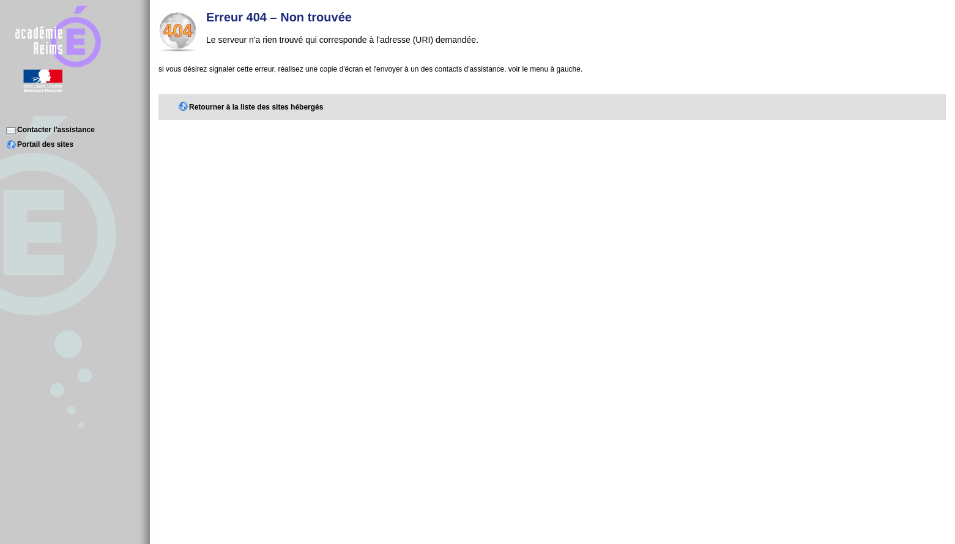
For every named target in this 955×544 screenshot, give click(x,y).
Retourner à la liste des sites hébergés (256, 107)
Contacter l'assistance (56, 129)
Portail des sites (45, 144)
